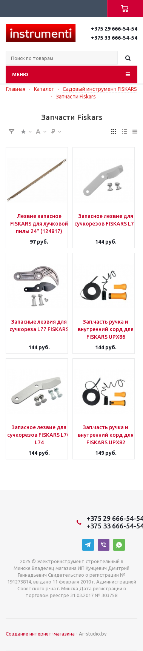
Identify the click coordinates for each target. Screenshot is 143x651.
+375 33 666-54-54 (114, 37)
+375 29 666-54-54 (114, 28)
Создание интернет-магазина (40, 633)
